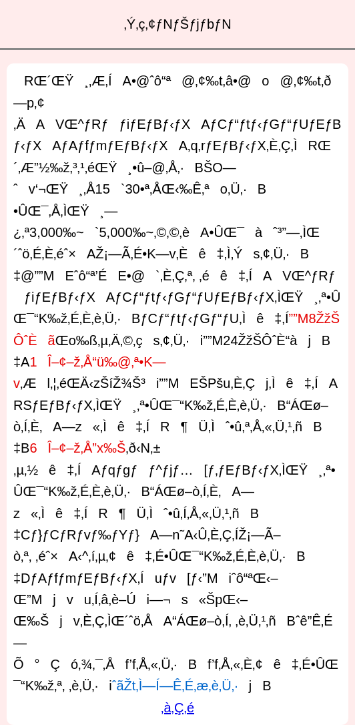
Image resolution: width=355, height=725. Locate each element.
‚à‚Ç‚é (177, 707)
